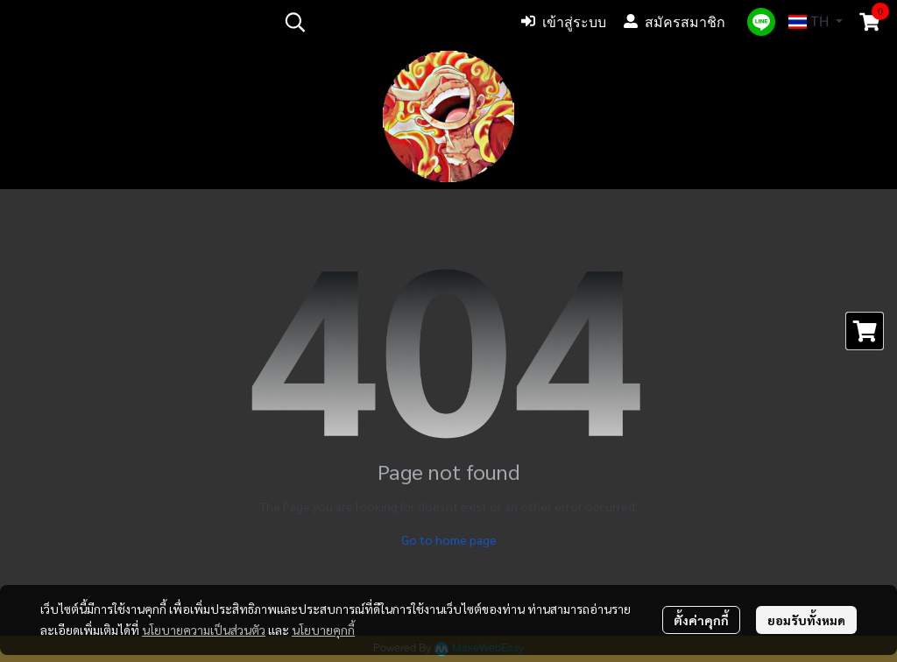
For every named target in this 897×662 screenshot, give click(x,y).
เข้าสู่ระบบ (563, 22)
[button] (389, 22)
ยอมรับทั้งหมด (806, 620)
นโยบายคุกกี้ (323, 629)
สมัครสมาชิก (674, 22)
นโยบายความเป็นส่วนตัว (203, 629)
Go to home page (449, 539)
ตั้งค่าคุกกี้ (701, 620)
